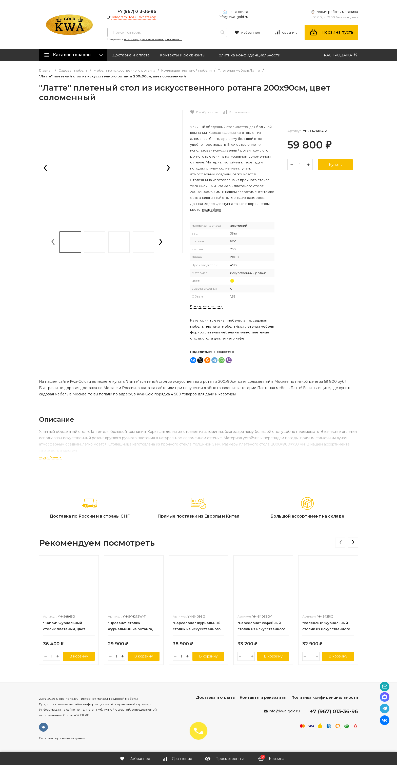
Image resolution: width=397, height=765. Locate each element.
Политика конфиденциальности (247, 55)
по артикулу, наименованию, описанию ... (153, 39)
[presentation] (45, 168)
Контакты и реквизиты (182, 55)
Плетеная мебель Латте (239, 70)
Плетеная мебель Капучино (226, 332)
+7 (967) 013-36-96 (136, 11)
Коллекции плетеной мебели (186, 70)
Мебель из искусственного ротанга (124, 70)
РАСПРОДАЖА (341, 55)
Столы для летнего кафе (223, 338)
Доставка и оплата (131, 55)
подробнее (50, 457)
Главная (45, 70)
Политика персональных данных (62, 738)
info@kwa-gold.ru (233, 17)
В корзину (78, 656)
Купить (335, 164)
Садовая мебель (72, 70)
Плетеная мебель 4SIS (223, 326)
